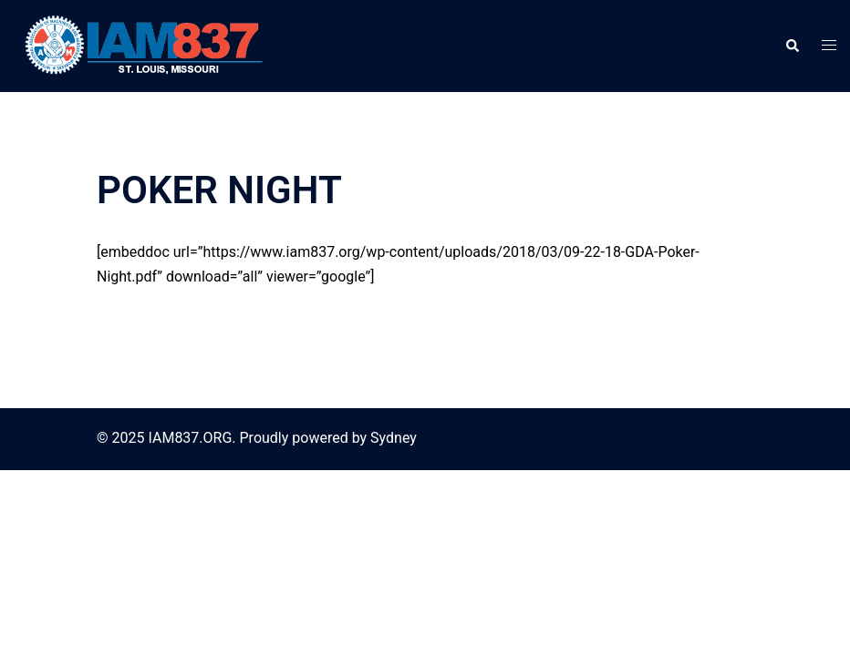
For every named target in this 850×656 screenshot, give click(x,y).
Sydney (393, 437)
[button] (791, 45)
